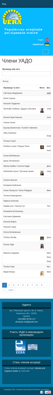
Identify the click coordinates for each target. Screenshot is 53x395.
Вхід (4, 4)
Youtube (48, 392)
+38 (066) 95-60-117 (26, 319)
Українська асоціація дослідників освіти (23, 31)
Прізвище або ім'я (11, 69)
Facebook (41, 392)
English (41, 40)
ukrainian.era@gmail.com (26, 322)
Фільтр (5, 81)
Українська (38, 44)
